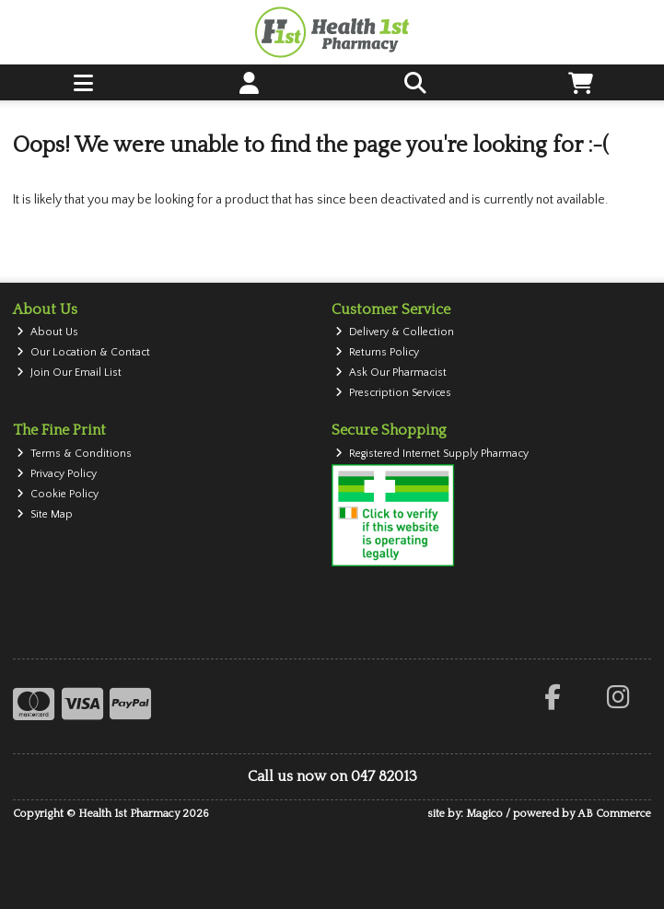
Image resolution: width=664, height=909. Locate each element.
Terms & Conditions (74, 454)
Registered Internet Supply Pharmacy (432, 454)
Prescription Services (393, 393)
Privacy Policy (57, 474)
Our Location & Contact (83, 352)
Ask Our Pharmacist (391, 373)
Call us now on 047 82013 (332, 776)
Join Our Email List (69, 373)
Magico (484, 814)
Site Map (45, 514)
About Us (47, 332)
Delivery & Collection (394, 332)
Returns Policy (377, 352)
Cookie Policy (58, 494)
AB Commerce (614, 814)
